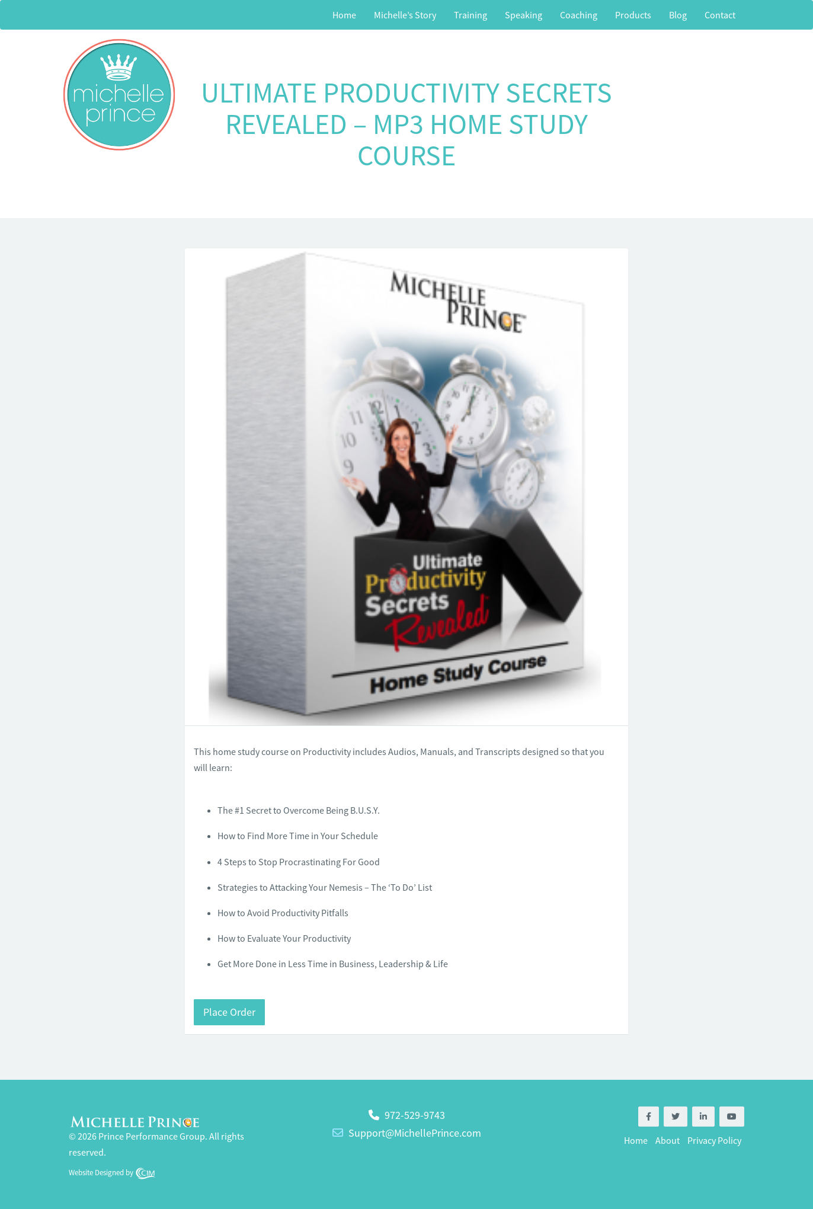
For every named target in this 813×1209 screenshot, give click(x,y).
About (667, 1140)
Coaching (578, 15)
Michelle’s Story (405, 15)
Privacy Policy (714, 1140)
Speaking (523, 15)
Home (344, 15)
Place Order (229, 1012)
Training (470, 15)
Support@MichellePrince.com (414, 1133)
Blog (678, 15)
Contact (720, 15)
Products (633, 15)
